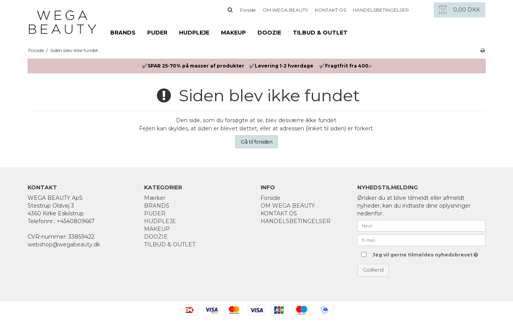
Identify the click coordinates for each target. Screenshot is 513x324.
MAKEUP (233, 32)
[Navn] (421, 225)
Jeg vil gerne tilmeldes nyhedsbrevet (424, 253)
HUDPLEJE (194, 32)
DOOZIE (269, 32)
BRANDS (123, 32)
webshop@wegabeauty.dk (64, 244)
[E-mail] (421, 239)
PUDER (157, 32)
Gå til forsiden (257, 142)
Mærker (154, 197)
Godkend (373, 270)
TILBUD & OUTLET (320, 32)
